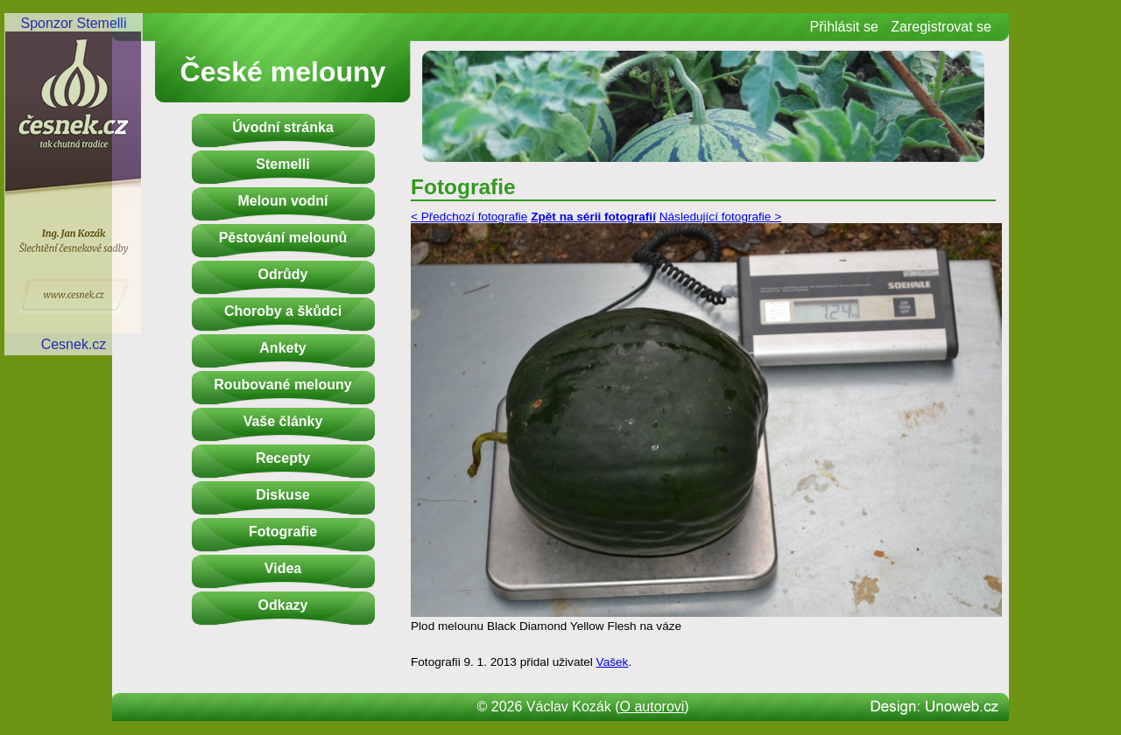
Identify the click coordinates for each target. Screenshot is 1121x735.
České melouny (283, 72)
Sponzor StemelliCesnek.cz (73, 184)
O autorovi (652, 706)
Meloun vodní (282, 200)
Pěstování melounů (283, 237)
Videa (282, 568)
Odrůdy (283, 274)
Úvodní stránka (283, 127)
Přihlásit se (844, 26)
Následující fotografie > (720, 216)
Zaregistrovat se (941, 26)
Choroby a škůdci (283, 311)
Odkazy (283, 605)
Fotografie (283, 531)
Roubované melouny (282, 384)
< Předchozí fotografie (469, 216)
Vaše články (283, 421)
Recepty (283, 458)
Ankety (282, 347)
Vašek (612, 661)
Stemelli (282, 164)
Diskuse (282, 494)
